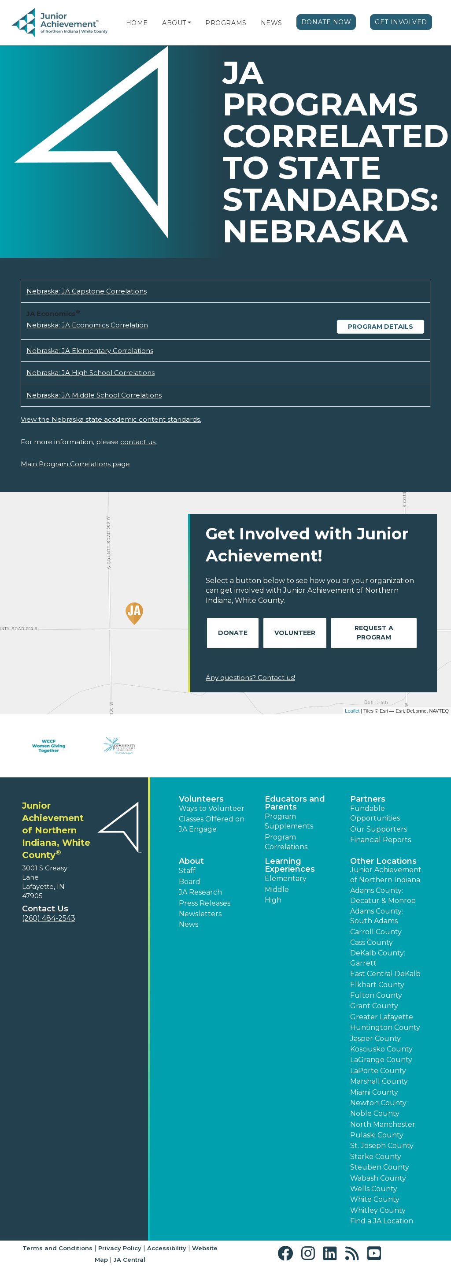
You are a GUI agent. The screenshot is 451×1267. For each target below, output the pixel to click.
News (271, 23)
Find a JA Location (381, 1221)
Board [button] (189, 881)
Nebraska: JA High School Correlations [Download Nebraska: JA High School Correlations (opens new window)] (90, 372)
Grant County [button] (374, 1006)
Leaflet (352, 710)
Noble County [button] (374, 1113)
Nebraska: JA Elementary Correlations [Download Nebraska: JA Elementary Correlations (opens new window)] (89, 350)
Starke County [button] (375, 1156)
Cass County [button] (371, 942)
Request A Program (374, 632)
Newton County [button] (378, 1103)
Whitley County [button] (378, 1210)
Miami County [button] (374, 1092)
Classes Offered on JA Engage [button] (211, 824)
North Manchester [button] (382, 1124)
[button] (189, 23)
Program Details (380, 327)
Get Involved (401, 22)
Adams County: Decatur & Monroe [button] (383, 895)
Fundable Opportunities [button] (375, 813)
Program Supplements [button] (289, 821)
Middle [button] (277, 889)
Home (137, 23)
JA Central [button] (129, 1259)
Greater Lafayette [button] (381, 1017)
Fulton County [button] (376, 995)
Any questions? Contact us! (250, 677)
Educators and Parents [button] (295, 803)
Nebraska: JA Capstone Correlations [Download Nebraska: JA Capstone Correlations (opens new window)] (86, 291)
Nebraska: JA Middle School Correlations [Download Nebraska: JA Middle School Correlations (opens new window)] (94, 395)
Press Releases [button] (204, 903)
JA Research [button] (200, 892)
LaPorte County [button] (378, 1070)
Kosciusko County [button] (381, 1049)
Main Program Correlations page (75, 464)
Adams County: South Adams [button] (376, 916)
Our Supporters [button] (378, 829)
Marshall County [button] (379, 1081)
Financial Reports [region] (380, 840)
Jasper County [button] (375, 1038)
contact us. (138, 442)
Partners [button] (367, 799)
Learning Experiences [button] (290, 865)
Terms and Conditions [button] (57, 1248)
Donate (233, 633)
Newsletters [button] (200, 914)
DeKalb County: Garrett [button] (377, 958)
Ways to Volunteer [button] (211, 808)
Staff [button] (187, 870)
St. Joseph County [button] (382, 1145)
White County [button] (374, 1199)
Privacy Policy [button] (119, 1248)
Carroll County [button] (376, 932)
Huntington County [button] (385, 1027)
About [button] (191, 861)
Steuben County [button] (379, 1167)
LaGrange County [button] (381, 1059)
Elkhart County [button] (377, 985)
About (174, 23)
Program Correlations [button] (286, 842)
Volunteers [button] (201, 799)
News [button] (188, 924)
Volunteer (294, 633)
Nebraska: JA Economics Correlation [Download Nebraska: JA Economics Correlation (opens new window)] (87, 325)
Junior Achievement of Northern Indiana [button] (385, 875)
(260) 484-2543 (48, 918)
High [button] (273, 900)
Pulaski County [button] (376, 1135)
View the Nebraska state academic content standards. (111, 419)
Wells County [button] (373, 1189)
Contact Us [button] (45, 909)
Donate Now (326, 22)
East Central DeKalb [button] (385, 974)
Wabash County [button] (378, 1178)
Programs (225, 23)
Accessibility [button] (166, 1248)
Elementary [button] (286, 878)
